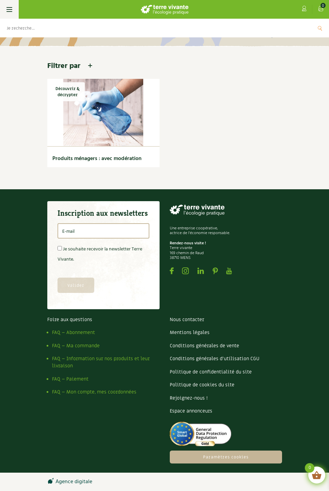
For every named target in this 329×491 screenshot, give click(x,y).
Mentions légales (190, 332)
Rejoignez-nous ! (189, 398)
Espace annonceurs (191, 411)
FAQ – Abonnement (73, 332)
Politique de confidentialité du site (211, 372)
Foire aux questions (69, 319)
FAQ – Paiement (70, 379)
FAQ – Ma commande (76, 346)
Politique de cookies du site (202, 385)
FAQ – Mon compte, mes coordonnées (94, 392)
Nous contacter (187, 319)
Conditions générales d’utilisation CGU (214, 358)
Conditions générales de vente (204, 346)
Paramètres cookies (226, 457)
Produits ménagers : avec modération (97, 158)
